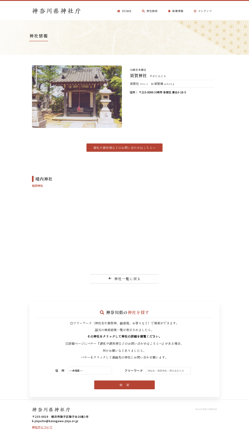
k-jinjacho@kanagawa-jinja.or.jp (55, 421)
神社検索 (150, 11)
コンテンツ (203, 11)
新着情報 (175, 11)
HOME (124, 11)
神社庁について (42, 427)
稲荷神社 (37, 186)
